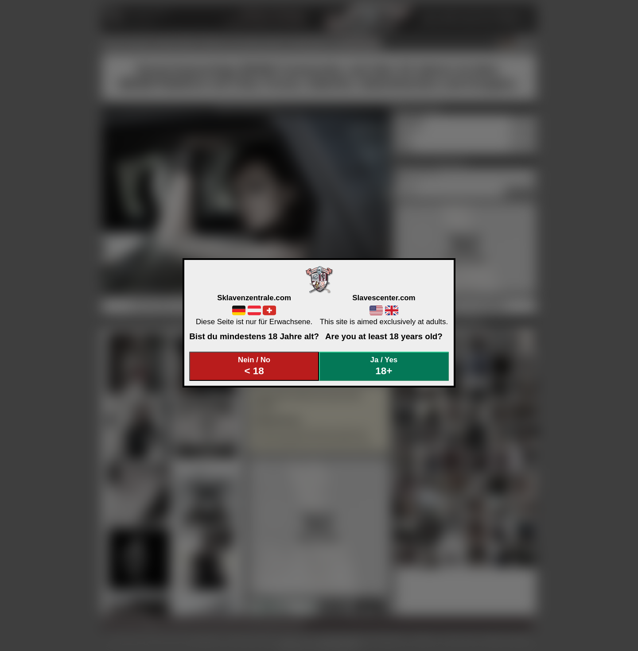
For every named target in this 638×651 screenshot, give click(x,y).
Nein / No (254, 366)
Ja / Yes (384, 366)
